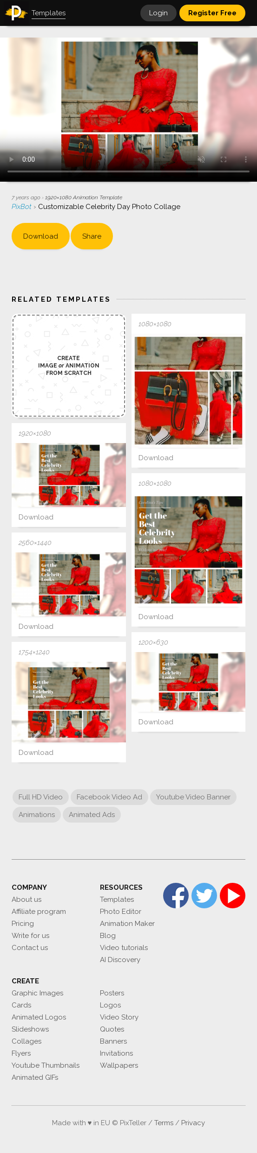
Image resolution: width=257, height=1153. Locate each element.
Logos (110, 1005)
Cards (21, 1005)
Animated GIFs (35, 1077)
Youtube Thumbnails (45, 1065)
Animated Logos (39, 1017)
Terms (163, 1123)
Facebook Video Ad (109, 797)
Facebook (176, 895)
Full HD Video (41, 797)
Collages (26, 1041)
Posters (112, 993)
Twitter (204, 895)
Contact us (30, 948)
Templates (117, 899)
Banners (113, 1041)
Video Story (119, 1017)
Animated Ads (92, 815)
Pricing (23, 923)
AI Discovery (120, 960)
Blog (108, 935)
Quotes (112, 1029)
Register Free (212, 13)
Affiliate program (39, 911)
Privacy (193, 1123)
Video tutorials (124, 948)
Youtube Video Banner (193, 797)
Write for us (30, 935)
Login (158, 13)
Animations (37, 815)
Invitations (116, 1053)
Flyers (21, 1053)
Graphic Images (37, 993)
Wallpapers (119, 1065)
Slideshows (30, 1029)
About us (26, 899)
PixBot (22, 207)
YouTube (232, 895)
